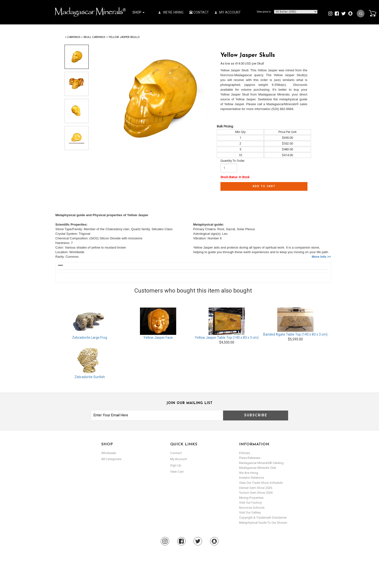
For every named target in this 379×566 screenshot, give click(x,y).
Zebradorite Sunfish (89, 377)
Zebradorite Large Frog (89, 337)
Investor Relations (251, 477)
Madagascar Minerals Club (257, 468)
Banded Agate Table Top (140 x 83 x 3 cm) (295, 334)
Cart (372, 13)
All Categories (111, 459)
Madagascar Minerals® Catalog (261, 463)
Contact (199, 12)
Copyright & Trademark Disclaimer (263, 517)
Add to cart (264, 186)
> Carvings (72, 37)
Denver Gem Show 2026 (255, 488)
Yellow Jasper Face (158, 337)
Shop (138, 12)
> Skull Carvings (93, 37)
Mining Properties (251, 498)
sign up (175, 465)
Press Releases (249, 458)
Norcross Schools (251, 507)
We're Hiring (170, 12)
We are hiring (248, 473)
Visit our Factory (250, 502)
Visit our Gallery (250, 512)
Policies (244, 453)
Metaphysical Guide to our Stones (263, 522)
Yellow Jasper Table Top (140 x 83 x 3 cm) (227, 337)
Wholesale (108, 453)
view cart (176, 471)
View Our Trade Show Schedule (261, 483)
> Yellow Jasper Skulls (122, 37)
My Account (228, 12)
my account (178, 459)
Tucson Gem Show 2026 (256, 492)
